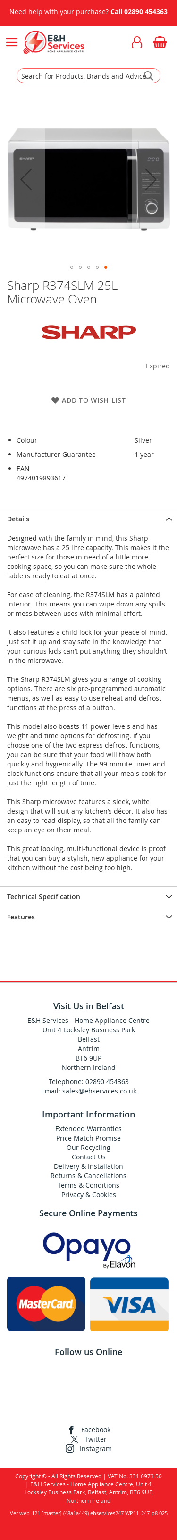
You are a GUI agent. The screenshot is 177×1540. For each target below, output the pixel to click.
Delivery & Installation (88, 1166)
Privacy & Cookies (88, 1194)
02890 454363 (146, 11)
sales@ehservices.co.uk (99, 1090)
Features (21, 916)
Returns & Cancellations (88, 1175)
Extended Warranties (88, 1128)
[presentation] (88, 519)
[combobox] (88, 75)
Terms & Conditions (88, 1185)
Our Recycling (88, 1147)
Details (18, 518)
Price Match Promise (88, 1137)
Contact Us (89, 1156)
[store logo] (53, 42)
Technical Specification (43, 896)
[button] (26, 179)
